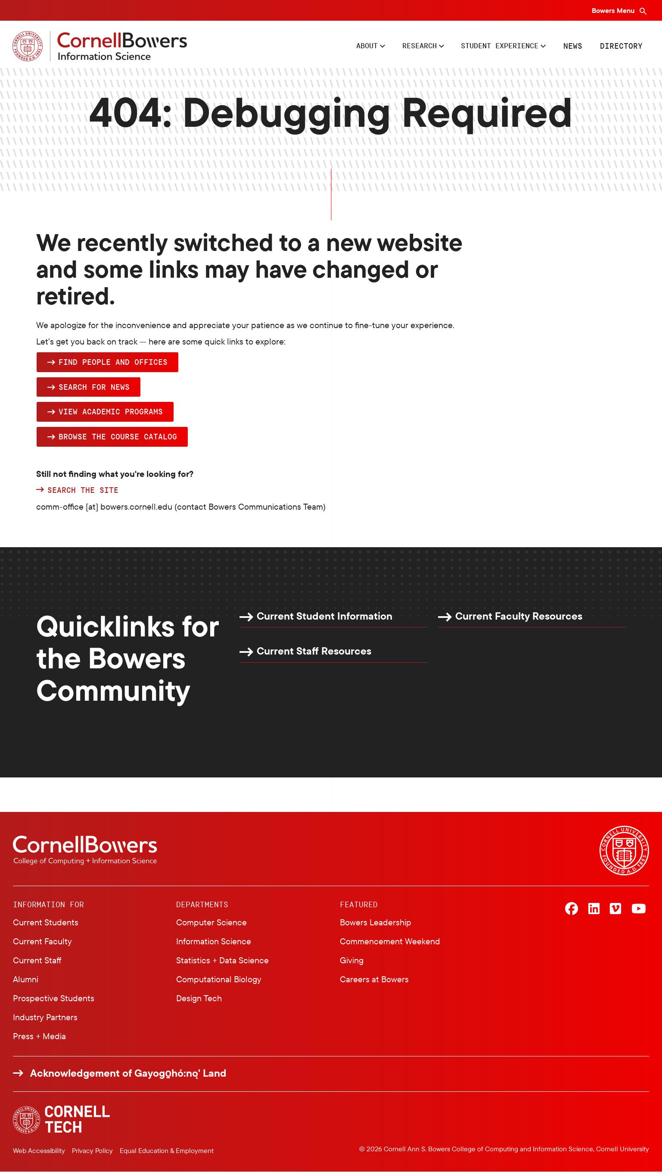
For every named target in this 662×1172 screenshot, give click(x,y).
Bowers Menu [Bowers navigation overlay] (614, 10)
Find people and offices (113, 362)
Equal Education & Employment (167, 1151)
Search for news (94, 387)
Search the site (82, 490)
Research (409, 46)
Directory (621, 46)
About (353, 46)
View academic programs (111, 412)
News (572, 46)
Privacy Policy (92, 1151)
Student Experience (495, 46)
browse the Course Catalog (118, 437)
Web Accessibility (39, 1151)
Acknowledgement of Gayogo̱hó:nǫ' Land (128, 1073)
